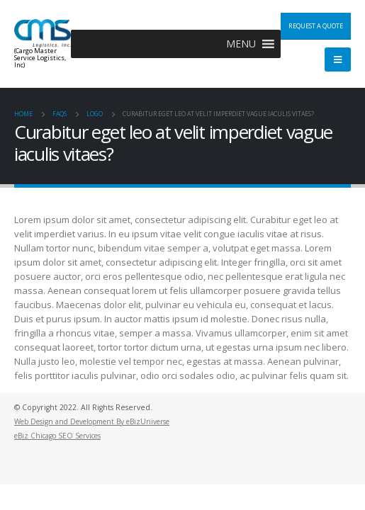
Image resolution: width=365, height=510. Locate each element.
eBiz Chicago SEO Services (57, 436)
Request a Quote (315, 25)
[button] (241, 44)
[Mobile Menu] (338, 59)
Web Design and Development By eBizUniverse (91, 421)
